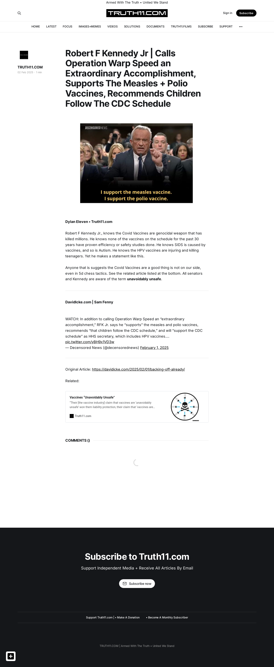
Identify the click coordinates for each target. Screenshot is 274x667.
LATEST (51, 26)
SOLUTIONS (132, 26)
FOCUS (67, 26)
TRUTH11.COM (30, 67)
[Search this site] (19, 13)
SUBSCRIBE (205, 26)
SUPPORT (225, 26)
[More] (241, 27)
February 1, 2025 (154, 348)
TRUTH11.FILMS (181, 26)
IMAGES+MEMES (90, 26)
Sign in (227, 13)
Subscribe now (137, 584)
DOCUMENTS (155, 26)
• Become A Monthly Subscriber (167, 617)
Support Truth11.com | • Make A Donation (113, 617)
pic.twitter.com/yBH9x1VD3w (89, 342)
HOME (35, 26)
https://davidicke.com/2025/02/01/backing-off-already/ (138, 369)
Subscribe (246, 13)
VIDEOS (112, 26)
